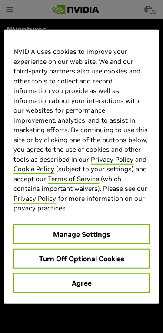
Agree (82, 282)
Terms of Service (73, 178)
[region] (81, 167)
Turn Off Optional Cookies (81, 258)
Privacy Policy (112, 159)
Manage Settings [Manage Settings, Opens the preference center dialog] (81, 234)
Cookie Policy (33, 169)
